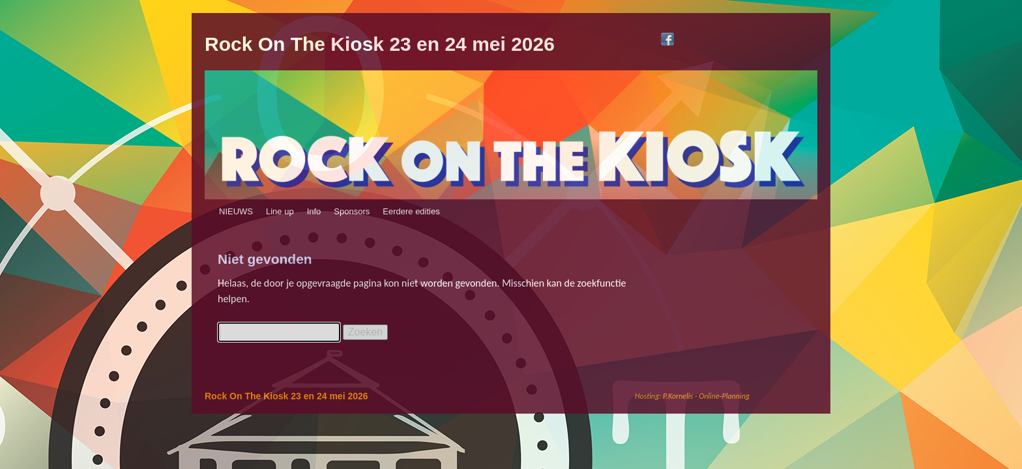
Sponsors (352, 211)
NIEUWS (236, 211)
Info (314, 211)
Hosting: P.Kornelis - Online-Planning (692, 396)
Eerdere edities (411, 211)
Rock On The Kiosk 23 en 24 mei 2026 (380, 44)
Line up (280, 211)
